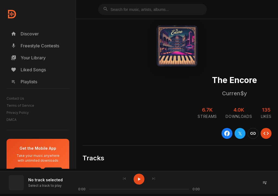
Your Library (28, 57)
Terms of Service (20, 105)
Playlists (24, 81)
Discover (25, 33)
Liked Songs (28, 69)
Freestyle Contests (35, 45)
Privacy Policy (18, 113)
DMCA (12, 120)
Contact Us (15, 98)
